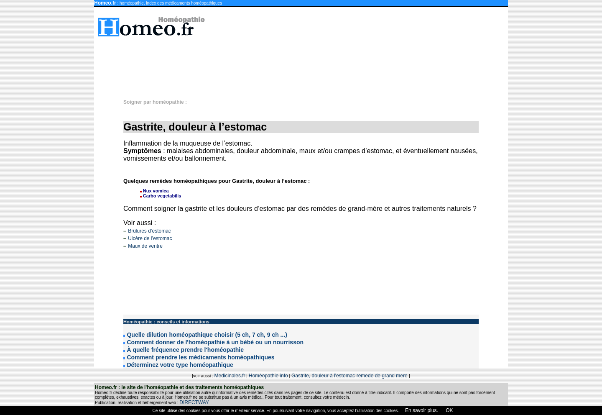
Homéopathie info (268, 376)
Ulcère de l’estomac (150, 238)
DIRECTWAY (194, 402)
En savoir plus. (421, 410)
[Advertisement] (305, 63)
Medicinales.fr (229, 376)
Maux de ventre (145, 246)
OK (448, 410)
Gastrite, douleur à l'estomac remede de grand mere (350, 376)
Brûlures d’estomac (149, 231)
